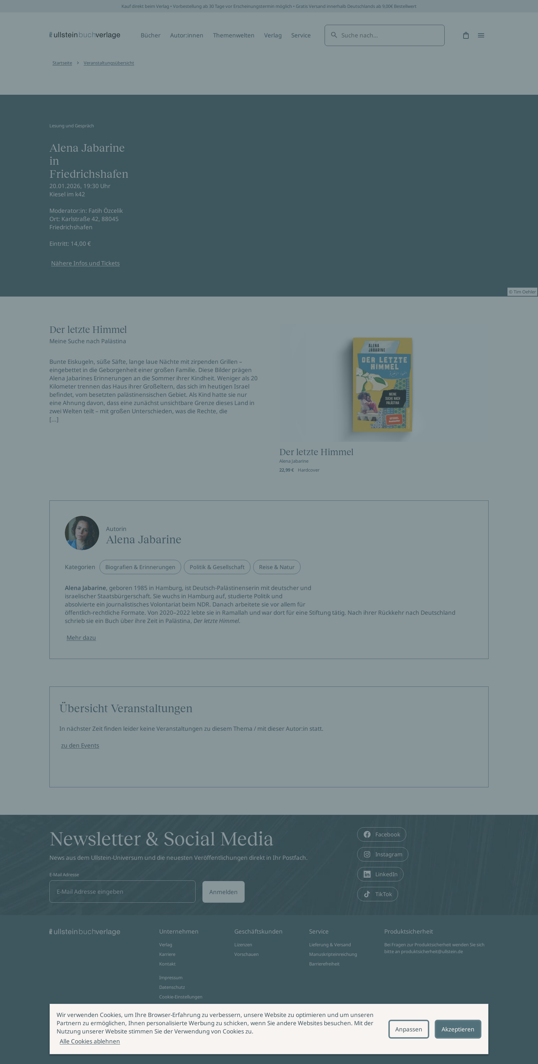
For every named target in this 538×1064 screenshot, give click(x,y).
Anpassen (408, 1029)
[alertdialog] (269, 1029)
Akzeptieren (458, 1029)
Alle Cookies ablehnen (90, 1041)
